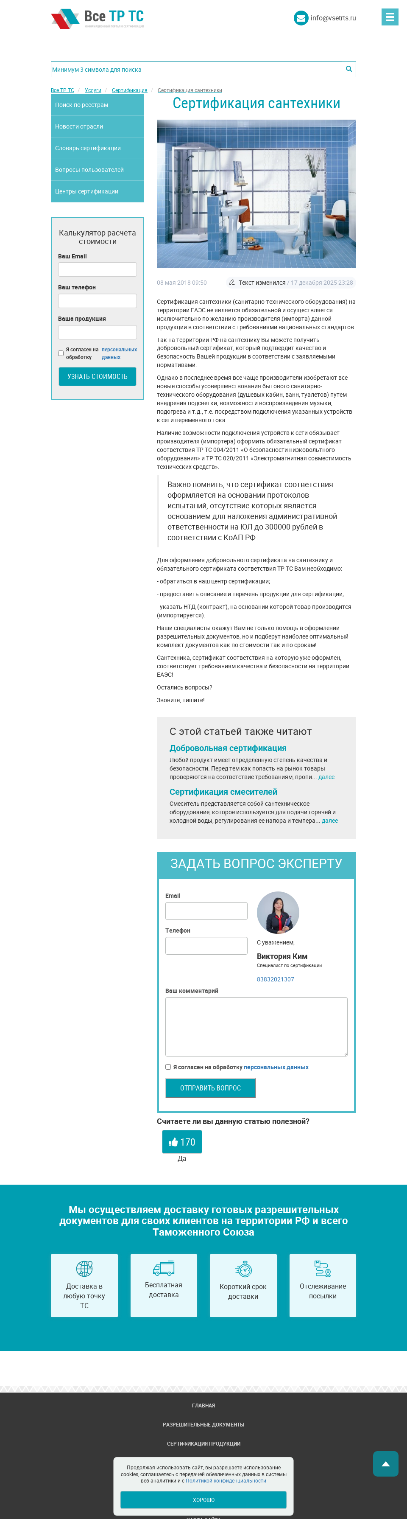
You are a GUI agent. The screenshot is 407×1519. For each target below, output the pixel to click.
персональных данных (276, 1067)
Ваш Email (72, 256)
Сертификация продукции (203, 1443)
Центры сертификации (86, 191)
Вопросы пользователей (89, 169)
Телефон (177, 930)
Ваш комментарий (191, 991)
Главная (203, 1405)
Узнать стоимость (97, 376)
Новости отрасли (79, 126)
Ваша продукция (82, 318)
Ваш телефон (77, 287)
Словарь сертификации (88, 148)
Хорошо (204, 1500)
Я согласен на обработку (237, 1067)
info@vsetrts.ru (333, 17)
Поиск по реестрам (81, 105)
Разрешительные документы (203, 1424)
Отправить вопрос (210, 1088)
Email (173, 895)
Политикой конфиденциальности (226, 1480)
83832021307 (275, 979)
